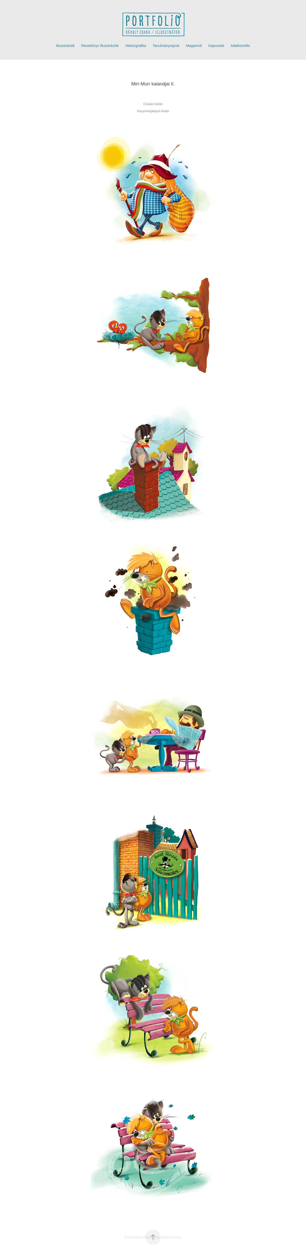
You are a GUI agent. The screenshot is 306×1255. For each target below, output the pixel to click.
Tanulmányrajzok (165, 46)
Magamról (194, 46)
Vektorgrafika (135, 46)
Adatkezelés (240, 46)
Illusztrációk (65, 46)
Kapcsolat (216, 46)
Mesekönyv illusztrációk (100, 46)
